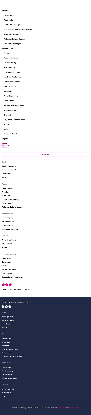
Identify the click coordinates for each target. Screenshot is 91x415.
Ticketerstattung (10, 63)
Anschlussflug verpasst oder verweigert (18, 29)
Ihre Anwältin (8, 91)
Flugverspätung (9, 15)
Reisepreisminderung (12, 82)
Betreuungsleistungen (12, 72)
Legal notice (62, 408)
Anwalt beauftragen (11, 96)
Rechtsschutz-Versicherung (14, 105)
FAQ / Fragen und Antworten (14, 120)
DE (3, 145)
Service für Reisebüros (12, 134)
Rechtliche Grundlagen (12, 44)
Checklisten (8, 115)
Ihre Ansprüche (7, 48)
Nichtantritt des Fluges (12, 25)
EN (6, 145)
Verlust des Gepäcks (11, 34)
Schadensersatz (10, 67)
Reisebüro (5, 129)
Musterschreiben (10, 110)
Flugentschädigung (11, 58)
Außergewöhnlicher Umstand (14, 39)
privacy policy (74, 408)
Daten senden (9, 101)
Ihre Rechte (6, 10)
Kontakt (7, 124)
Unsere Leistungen (9, 86)
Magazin (5, 139)
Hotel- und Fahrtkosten (12, 77)
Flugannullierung (10, 20)
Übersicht (7, 53)
